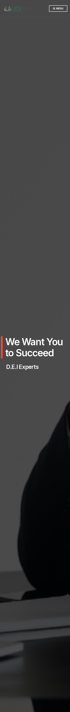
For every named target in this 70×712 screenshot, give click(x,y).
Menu (58, 8)
